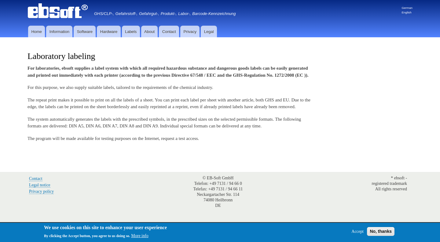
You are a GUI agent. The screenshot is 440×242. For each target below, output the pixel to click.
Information (59, 31)
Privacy (189, 31)
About (149, 31)
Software (85, 31)
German (407, 7)
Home (36, 31)
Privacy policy (41, 191)
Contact (169, 31)
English (406, 12)
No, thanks (381, 231)
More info (139, 235)
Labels (131, 31)
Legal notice (39, 185)
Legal (209, 31)
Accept (357, 231)
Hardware (108, 31)
